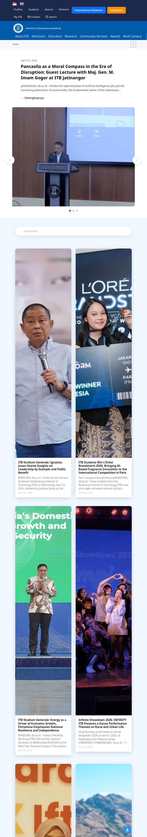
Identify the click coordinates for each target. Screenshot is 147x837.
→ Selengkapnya (32, 98)
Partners (64, 9)
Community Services (93, 36)
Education (55, 36)
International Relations (89, 10)
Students (33, 9)
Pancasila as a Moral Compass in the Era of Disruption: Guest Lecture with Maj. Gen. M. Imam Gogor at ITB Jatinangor (67, 71)
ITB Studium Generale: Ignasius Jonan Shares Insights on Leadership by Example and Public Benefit (42, 467)
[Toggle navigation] (133, 44)
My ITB (18, 17)
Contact (34, 17)
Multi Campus (132, 36)
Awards (115, 36)
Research (71, 36)
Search (51, 17)
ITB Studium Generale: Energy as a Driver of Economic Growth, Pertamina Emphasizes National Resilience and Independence (42, 725)
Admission (116, 10)
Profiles (18, 9)
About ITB (22, 36)
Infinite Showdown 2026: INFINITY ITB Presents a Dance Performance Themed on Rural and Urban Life (103, 723)
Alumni (49, 9)
